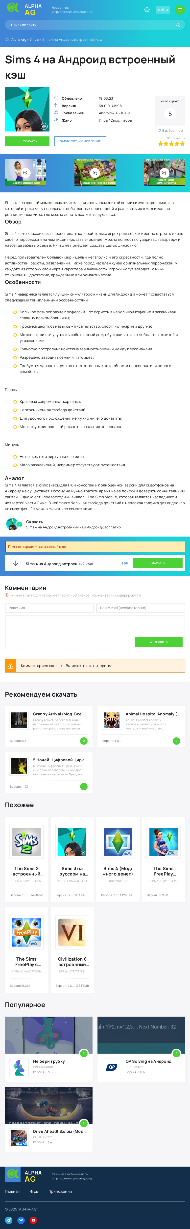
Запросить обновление (80, 141)
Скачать (30, 141)
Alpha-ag (18, 39)
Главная (12, 1191)
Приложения (60, 1191)
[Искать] (177, 25)
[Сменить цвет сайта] (147, 10)
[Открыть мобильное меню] (180, 10)
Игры (34, 39)
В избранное (172, 130)
